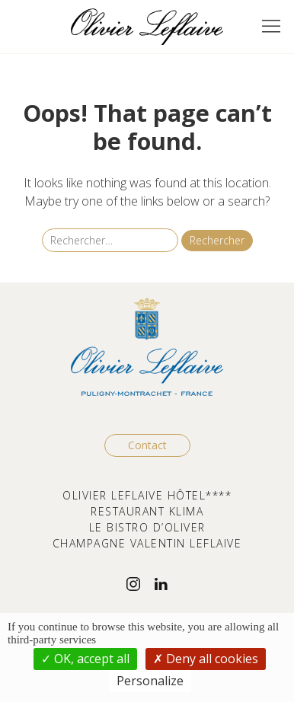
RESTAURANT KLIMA (147, 511)
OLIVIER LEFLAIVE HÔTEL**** (147, 495)
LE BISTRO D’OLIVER (147, 527)
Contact (147, 445)
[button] (271, 26)
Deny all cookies (205, 658)
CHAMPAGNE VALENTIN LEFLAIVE (147, 543)
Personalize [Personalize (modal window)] (150, 680)
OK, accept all (85, 658)
